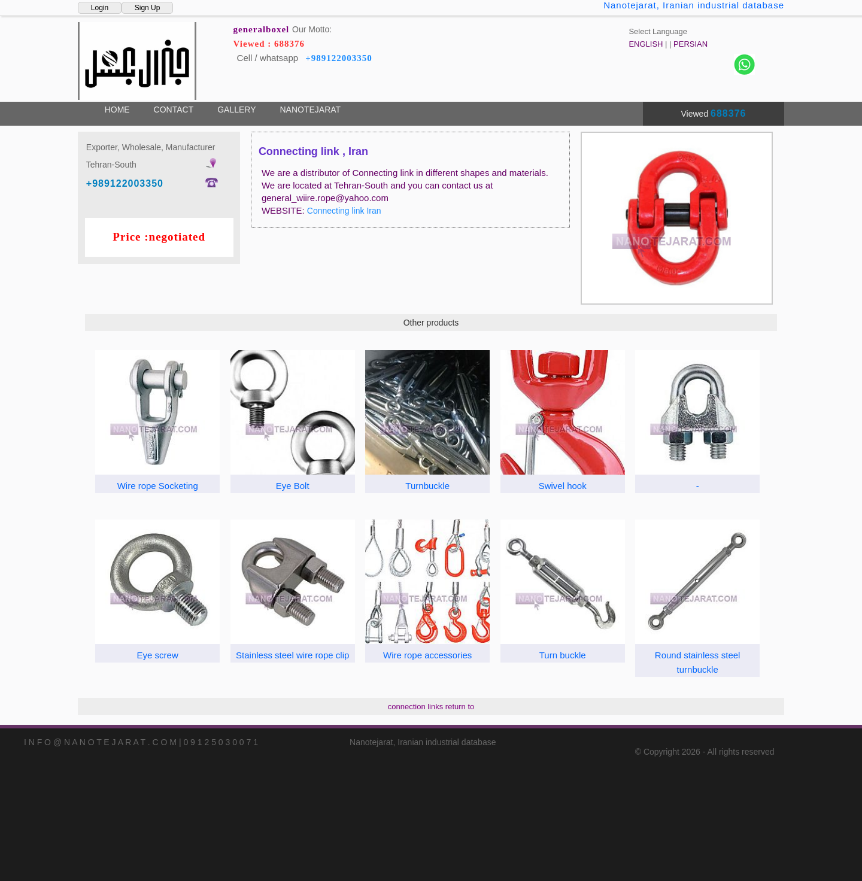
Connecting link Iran (344, 210)
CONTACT (174, 109)
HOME (117, 109)
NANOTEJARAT (310, 109)
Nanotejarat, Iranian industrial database (693, 5)
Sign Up (147, 8)
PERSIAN (690, 44)
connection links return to (431, 706)
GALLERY (236, 109)
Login (99, 8)
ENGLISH (646, 44)
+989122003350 (338, 58)
